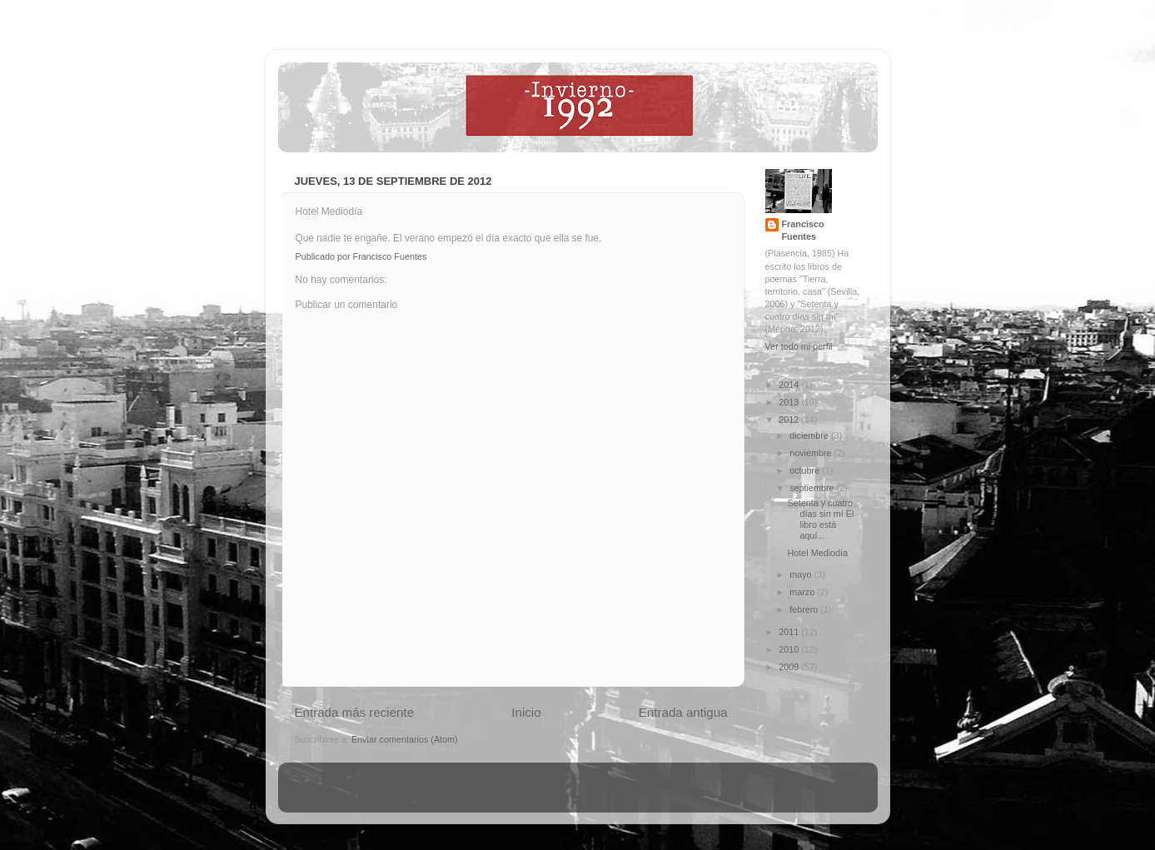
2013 (790, 402)
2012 (790, 420)
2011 (790, 632)
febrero (804, 609)
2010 (790, 649)
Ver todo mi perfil (799, 346)
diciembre (810, 435)
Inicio (525, 712)
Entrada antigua (683, 712)
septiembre (812, 488)
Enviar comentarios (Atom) (404, 739)
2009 (790, 667)
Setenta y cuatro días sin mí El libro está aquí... (820, 519)
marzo (803, 592)
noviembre (811, 453)
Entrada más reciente (355, 712)
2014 (790, 385)
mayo (801, 574)
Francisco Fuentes (803, 230)
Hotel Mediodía (817, 553)
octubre (805, 470)
